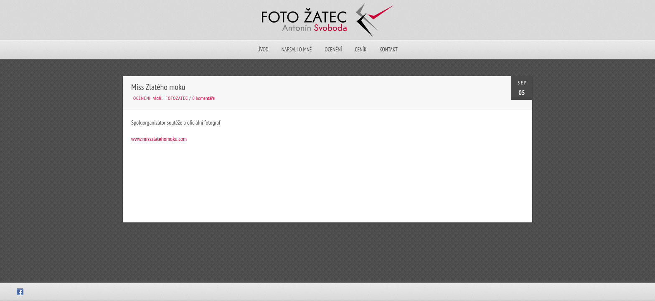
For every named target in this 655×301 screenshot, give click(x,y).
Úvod (262, 49)
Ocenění (333, 49)
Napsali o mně (297, 49)
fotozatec (177, 98)
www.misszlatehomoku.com (159, 139)
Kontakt (388, 49)
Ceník (360, 49)
